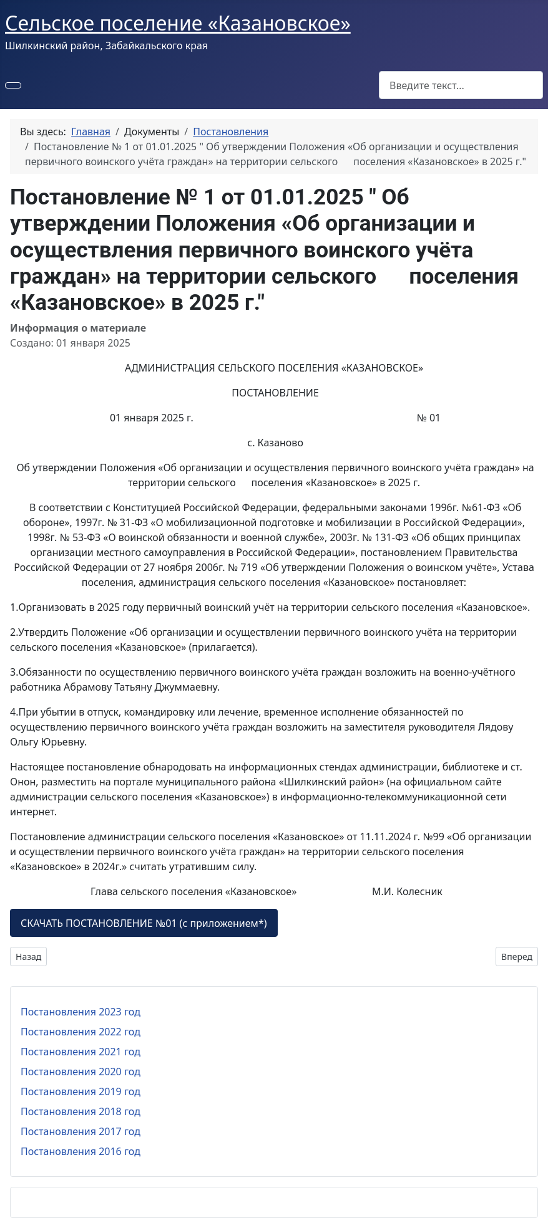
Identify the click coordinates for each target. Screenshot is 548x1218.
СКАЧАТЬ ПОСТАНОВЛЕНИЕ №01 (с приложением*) (144, 923)
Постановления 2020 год (80, 1071)
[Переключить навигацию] (13, 85)
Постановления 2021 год (80, 1051)
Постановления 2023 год (80, 1012)
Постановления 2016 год (80, 1151)
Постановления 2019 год (80, 1091)
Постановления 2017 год (80, 1131)
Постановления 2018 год (80, 1111)
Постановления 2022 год (80, 1031)
